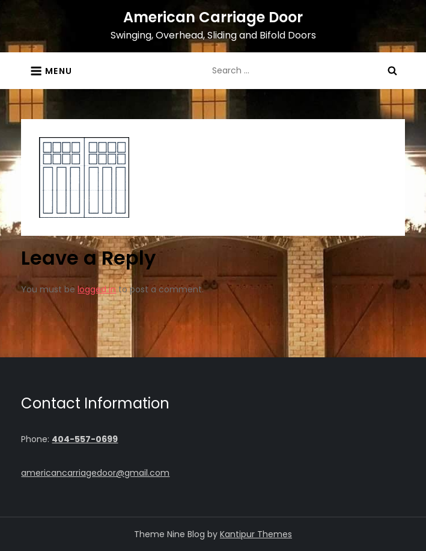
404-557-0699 (85, 439)
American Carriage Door (213, 17)
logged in (97, 289)
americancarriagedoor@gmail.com (95, 473)
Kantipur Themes (256, 534)
